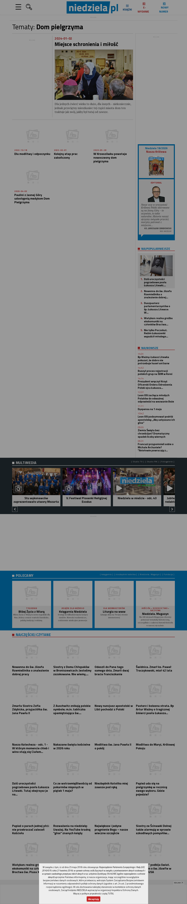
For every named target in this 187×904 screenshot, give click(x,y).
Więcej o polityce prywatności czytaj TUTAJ (93, 893)
